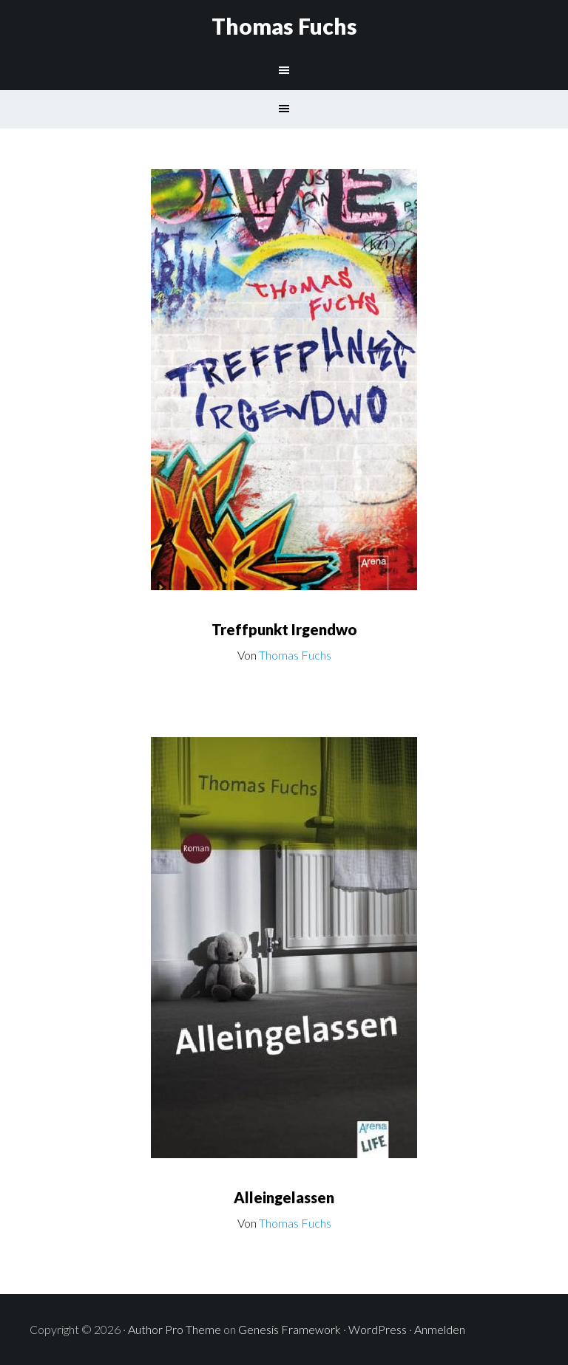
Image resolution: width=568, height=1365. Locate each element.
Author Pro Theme (174, 1329)
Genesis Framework (289, 1329)
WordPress (377, 1329)
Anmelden (439, 1329)
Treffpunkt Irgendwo (284, 629)
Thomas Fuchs (284, 26)
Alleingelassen (284, 1197)
